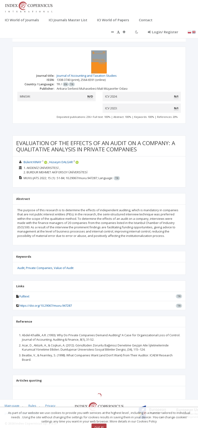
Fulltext (24, 296)
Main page (12, 406)
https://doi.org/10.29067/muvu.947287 (45, 305)
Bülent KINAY (32, 162)
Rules (32, 406)
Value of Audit (63, 268)
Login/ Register (163, 32)
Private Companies (39, 268)
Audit (20, 268)
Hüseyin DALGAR (61, 162)
